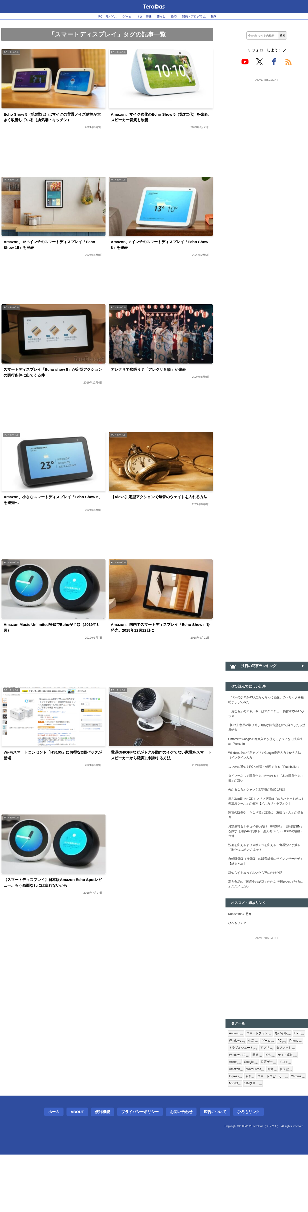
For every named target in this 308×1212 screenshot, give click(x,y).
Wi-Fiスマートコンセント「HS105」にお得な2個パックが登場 (53, 768)
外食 (258, 1124)
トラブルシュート (276, 1092)
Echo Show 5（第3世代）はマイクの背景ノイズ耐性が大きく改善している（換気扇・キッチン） (53, 119)
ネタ (234, 1132)
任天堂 (273, 1124)
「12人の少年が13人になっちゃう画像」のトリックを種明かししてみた (265, 701)
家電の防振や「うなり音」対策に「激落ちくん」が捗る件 (266, 843)
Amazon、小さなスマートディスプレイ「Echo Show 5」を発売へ (52, 508)
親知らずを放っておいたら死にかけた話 (259, 910)
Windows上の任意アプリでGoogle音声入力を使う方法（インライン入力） (266, 764)
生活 (271, 1084)
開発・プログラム (200, 16)
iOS (248, 1108)
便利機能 (102, 1169)
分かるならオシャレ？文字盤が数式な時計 (261, 809)
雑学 (222, 16)
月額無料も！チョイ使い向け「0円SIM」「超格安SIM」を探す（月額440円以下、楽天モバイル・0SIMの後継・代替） (265, 862)
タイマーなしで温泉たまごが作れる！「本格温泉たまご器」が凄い (266, 796)
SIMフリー (256, 1140)
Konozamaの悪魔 (242, 954)
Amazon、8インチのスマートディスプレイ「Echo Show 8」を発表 (155, 249)
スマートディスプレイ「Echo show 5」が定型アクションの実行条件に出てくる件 (54, 379)
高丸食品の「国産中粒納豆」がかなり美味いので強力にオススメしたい (266, 923)
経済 (176, 16)
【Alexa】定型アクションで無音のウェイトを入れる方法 (159, 508)
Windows (253, 1084)
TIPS (235, 1084)
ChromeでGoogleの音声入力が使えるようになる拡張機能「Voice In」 (266, 749)
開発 (234, 1108)
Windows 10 (283, 1100)
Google (236, 1116)
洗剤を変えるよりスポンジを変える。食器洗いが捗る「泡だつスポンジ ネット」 (266, 881)
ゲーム (122, 16)
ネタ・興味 (142, 16)
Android (237, 1075)
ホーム (54, 1169)
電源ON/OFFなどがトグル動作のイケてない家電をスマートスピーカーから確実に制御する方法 (160, 768)
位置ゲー (256, 1116)
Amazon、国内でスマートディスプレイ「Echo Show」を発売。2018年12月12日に (159, 638)
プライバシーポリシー (140, 1169)
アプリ (236, 1100)
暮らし (161, 16)
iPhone (248, 1092)
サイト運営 (267, 1108)
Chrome (288, 1132)
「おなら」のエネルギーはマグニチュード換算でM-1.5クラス (266, 717)
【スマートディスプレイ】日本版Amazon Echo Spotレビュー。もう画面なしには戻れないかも (53, 898)
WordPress (239, 1124)
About (77, 1169)
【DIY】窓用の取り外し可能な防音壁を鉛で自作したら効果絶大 (266, 733)
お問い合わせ (181, 1169)
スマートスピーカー (259, 1132)
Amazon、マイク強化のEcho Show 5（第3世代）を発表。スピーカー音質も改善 (158, 119)
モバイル (289, 1075)
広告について (215, 1169)
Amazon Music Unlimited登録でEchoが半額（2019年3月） (50, 638)
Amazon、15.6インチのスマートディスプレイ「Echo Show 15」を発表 (51, 249)
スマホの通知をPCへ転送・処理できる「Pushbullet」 (258, 780)
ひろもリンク (238, 964)
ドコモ (275, 1116)
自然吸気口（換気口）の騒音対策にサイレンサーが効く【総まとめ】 (266, 897)
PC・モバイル (100, 16)
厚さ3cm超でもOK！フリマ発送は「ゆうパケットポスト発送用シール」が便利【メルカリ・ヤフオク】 (266, 825)
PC (233, 1092)
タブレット (257, 1100)
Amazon (293, 1116)
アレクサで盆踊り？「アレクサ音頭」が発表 (156, 375)
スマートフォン (262, 1075)
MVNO (236, 1140)
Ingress (290, 1124)
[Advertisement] (267, 114)
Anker (287, 1108)
